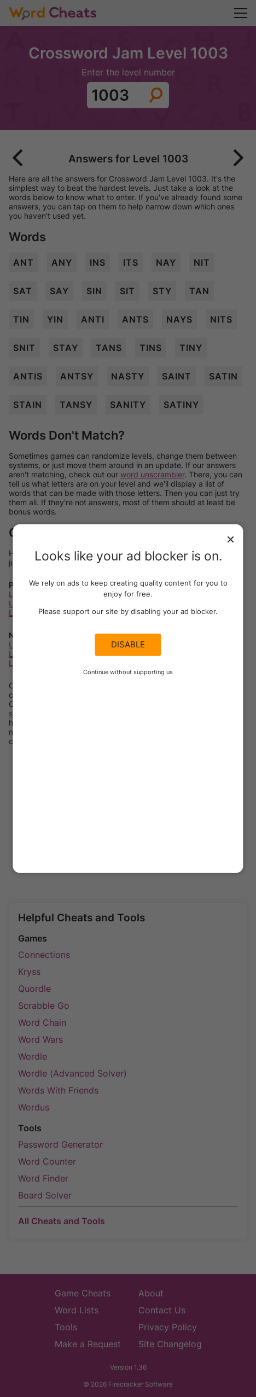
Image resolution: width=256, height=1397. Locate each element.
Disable (128, 645)
